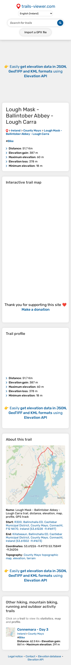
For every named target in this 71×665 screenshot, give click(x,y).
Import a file (35, 32)
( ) (34, 525)
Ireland (21, 633)
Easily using (38, 71)
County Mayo (36, 633)
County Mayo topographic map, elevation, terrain (32, 556)
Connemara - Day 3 (32, 629)
